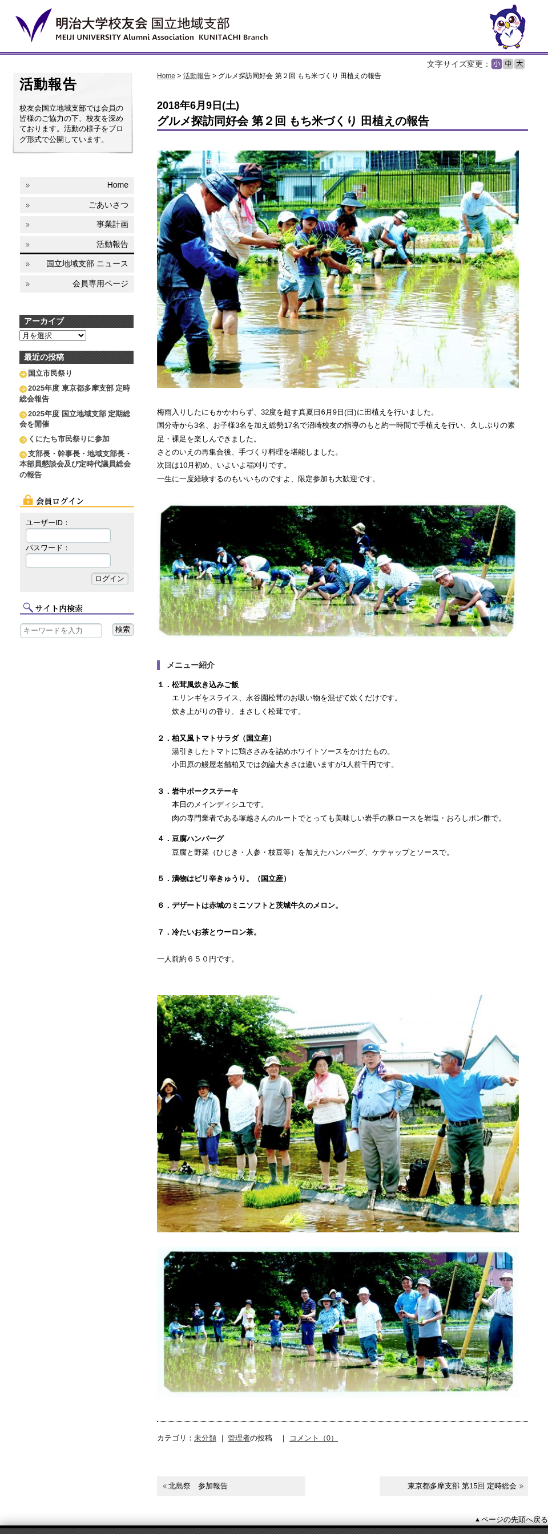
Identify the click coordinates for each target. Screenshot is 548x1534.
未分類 (205, 1438)
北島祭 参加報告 (198, 1486)
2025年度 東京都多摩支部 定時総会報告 (74, 393)
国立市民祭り (50, 373)
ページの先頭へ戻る (514, 1519)
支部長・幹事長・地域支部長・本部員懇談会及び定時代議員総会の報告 (75, 463)
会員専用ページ (100, 283)
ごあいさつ (108, 204)
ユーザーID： (48, 522)
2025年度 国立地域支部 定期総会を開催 (74, 418)
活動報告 (197, 76)
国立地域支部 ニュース (87, 263)
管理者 (239, 1438)
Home (166, 76)
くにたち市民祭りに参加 (69, 439)
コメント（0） (313, 1438)
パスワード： (48, 547)
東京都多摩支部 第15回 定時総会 (462, 1486)
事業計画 (112, 224)
